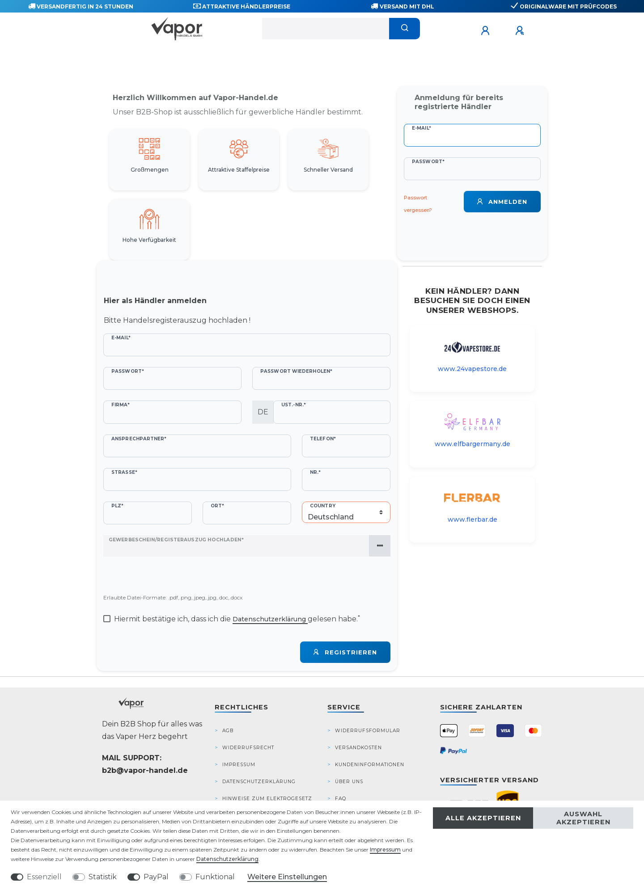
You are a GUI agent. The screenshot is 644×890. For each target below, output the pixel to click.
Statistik (103, 877)
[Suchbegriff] (325, 28)
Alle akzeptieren (483, 818)
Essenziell (44, 877)
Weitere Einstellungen (287, 877)
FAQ (340, 798)
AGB (227, 731)
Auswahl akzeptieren (583, 818)
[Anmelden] (486, 30)
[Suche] (404, 28)
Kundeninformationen (369, 765)
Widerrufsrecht (248, 748)
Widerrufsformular (367, 731)
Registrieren (345, 652)
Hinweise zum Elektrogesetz (267, 798)
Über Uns (349, 782)
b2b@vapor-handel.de (145, 770)
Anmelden (502, 201)
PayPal (156, 877)
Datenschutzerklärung (259, 782)
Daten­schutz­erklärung (227, 859)
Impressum (238, 765)
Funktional (215, 877)
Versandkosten (358, 748)
